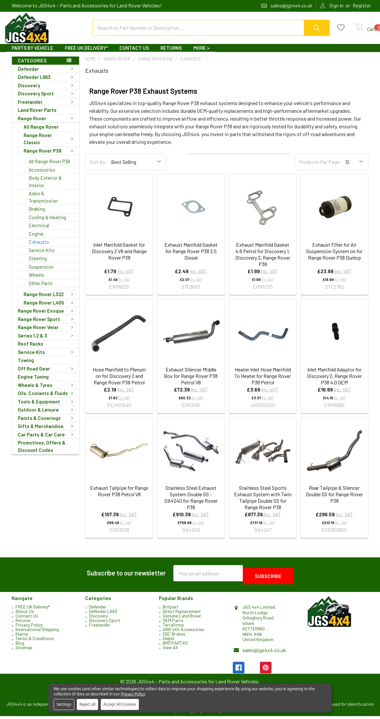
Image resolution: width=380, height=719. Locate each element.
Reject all (87, 704)
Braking (37, 215)
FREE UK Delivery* (86, 54)
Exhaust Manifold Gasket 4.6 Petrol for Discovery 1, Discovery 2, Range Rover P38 (262, 260)
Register (362, 5)
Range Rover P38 (48, 156)
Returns (171, 54)
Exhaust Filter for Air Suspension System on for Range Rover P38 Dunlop (334, 256)
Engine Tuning (33, 382)
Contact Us (134, 54)
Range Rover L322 (50, 300)
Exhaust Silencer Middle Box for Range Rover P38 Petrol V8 (191, 381)
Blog (19, 646)
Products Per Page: (320, 168)
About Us (24, 614)
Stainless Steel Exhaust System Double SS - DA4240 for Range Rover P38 (191, 503)
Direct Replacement (182, 614)
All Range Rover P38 (49, 167)
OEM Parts (173, 623)
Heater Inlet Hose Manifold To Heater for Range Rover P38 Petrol (262, 381)
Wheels (36, 281)
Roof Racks (30, 349)
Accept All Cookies (119, 704)
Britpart (171, 609)
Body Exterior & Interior (45, 187)
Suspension (41, 272)
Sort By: (98, 168)
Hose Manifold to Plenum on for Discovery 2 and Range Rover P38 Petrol (119, 381)
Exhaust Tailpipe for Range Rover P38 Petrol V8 (119, 496)
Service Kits (42, 256)
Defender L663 (47, 83)
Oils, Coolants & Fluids (47, 399)
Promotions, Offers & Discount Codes (42, 452)
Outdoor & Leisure (47, 415)
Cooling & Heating (47, 223)
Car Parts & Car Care (47, 440)
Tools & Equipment (47, 407)
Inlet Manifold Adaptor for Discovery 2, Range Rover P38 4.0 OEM (334, 381)
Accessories (42, 175)
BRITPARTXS (175, 646)
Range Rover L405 (50, 308)
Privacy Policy (29, 627)
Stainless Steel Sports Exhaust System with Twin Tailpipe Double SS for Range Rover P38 (263, 503)
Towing (26, 366)
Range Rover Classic (50, 144)
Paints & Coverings (47, 424)
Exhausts (39, 248)
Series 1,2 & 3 (47, 341)
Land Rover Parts (37, 116)
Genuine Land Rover (182, 618)
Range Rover (45, 124)
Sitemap (23, 650)
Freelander (47, 108)
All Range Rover (41, 132)
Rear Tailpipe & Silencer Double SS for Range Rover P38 (334, 500)
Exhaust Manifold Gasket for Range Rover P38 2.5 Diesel (191, 256)
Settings (63, 704)
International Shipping (37, 632)
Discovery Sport (47, 99)
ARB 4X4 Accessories (183, 632)
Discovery (47, 91)
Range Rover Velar (47, 333)
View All (170, 650)
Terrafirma (173, 627)
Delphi (168, 641)
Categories (32, 66)
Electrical (39, 231)
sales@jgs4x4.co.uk (264, 653)
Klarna (21, 636)
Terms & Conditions (34, 641)
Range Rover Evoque (47, 316)
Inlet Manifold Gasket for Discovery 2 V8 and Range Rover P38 (119, 256)
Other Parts (41, 289)
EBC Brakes (174, 636)
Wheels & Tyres (47, 391)
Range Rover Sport (47, 325)
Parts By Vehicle (32, 54)
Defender (47, 75)
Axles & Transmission (43, 202)
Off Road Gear (47, 374)
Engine (36, 239)
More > (201, 54)
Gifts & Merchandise (47, 432)
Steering (38, 264)
